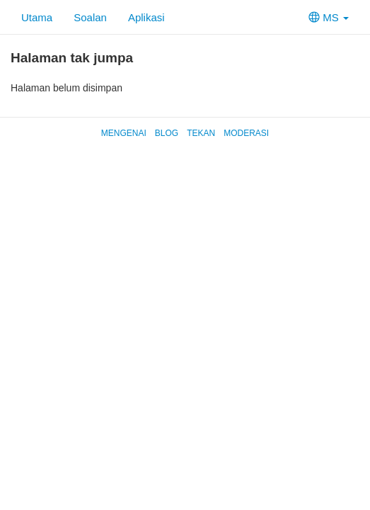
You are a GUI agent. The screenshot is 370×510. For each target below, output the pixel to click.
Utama (36, 17)
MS (328, 17)
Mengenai (123, 133)
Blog (166, 133)
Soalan (90, 17)
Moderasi (246, 133)
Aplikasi (146, 17)
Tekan (201, 133)
